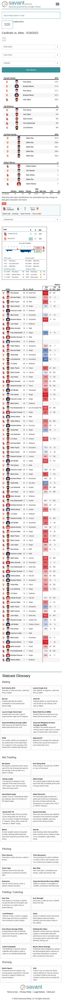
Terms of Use (12, 992)
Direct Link (7, 214)
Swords (36, 829)
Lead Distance (7, 913)
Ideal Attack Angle (9, 794)
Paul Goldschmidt (29, 123)
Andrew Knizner (15, 527)
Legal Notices (39, 992)
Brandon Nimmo (28, 86)
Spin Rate (36, 868)
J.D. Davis (13, 364)
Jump (35, 913)
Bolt (35, 968)
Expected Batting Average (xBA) (14, 723)
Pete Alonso (27, 82)
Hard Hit (36, 699)
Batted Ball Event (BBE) (42, 712)
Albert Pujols (14, 302)
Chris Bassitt (30, 171)
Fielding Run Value (40, 929)
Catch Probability (9, 947)
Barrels (5, 699)
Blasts (4, 829)
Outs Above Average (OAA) (12, 929)
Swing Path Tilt (8, 812)
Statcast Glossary (16, 676)
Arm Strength (38, 898)
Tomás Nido (14, 355)
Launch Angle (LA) (40, 688)
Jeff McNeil (14, 390)
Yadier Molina (15, 346)
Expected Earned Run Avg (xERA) (46, 881)
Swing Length (7, 779)
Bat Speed (6, 763)
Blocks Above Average (41, 947)
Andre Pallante (31, 184)
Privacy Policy (26, 992)
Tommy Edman (15, 341)
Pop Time (5, 898)
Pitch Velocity (7, 855)
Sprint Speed (7, 968)
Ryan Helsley (30, 175)
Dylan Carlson (27, 119)
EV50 (4, 738)
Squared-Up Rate (39, 812)
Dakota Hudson (31, 166)
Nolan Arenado (15, 328)
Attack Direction (39, 794)
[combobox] (31, 15)
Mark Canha (14, 315)
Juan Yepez (27, 100)
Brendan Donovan (16, 337)
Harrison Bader (15, 297)
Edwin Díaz (29, 138)
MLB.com (51, 992)
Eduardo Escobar (16, 386)
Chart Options (31, 70)
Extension (6, 881)
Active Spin (6, 868)
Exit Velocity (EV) (8, 688)
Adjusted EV (37, 738)
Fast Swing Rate (39, 763)
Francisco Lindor (16, 311)
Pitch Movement (39, 855)
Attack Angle (38, 779)
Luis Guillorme (28, 128)
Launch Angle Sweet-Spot (12, 712)
